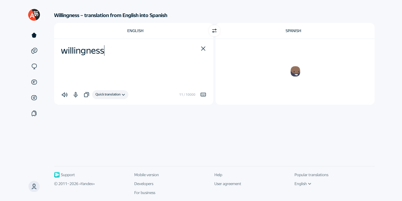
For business (144, 192)
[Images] (34, 97)
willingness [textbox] (82, 50)
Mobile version (146, 175)
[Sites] (34, 66)
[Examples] (34, 50)
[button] (34, 186)
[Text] (34, 35)
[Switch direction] (214, 30)
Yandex (87, 183)
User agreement (227, 183)
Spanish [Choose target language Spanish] (293, 30)
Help (218, 175)
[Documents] (34, 82)
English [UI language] (303, 183)
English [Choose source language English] (135, 30)
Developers (143, 183)
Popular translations (311, 175)
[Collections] (34, 113)
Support (64, 175)
